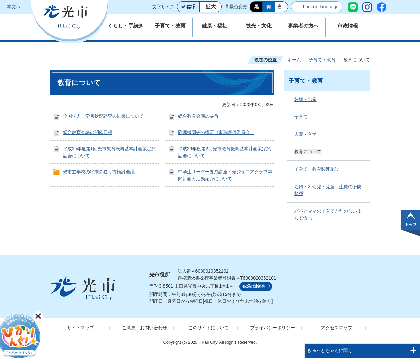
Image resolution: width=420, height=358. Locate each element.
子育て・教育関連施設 (316, 169)
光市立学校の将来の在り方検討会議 (99, 171)
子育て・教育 (322, 59)
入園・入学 (305, 134)
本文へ (13, 6)
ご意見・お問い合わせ (144, 327)
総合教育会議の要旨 (198, 116)
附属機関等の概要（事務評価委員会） (216, 132)
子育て (301, 116)
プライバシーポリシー (272, 327)
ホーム (294, 59)
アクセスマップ (336, 327)
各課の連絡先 (253, 286)
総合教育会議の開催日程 (87, 132)
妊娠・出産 (305, 99)
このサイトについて (208, 327)
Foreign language (320, 6)
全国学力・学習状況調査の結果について (103, 116)
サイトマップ (80, 327)
